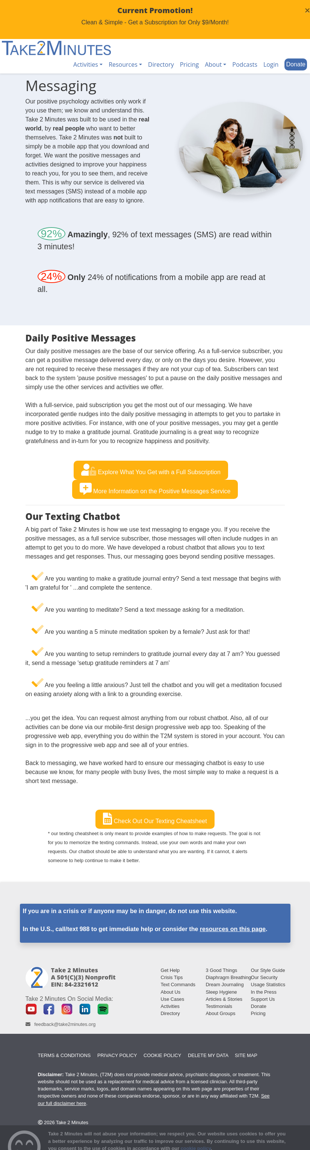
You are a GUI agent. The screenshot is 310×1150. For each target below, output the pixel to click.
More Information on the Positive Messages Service (155, 489)
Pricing (189, 64)
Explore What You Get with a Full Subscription (151, 470)
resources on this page (233, 929)
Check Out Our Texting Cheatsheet (155, 819)
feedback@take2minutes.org (64, 1024)
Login (271, 64)
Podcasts (244, 64)
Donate (295, 64)
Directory (161, 64)
